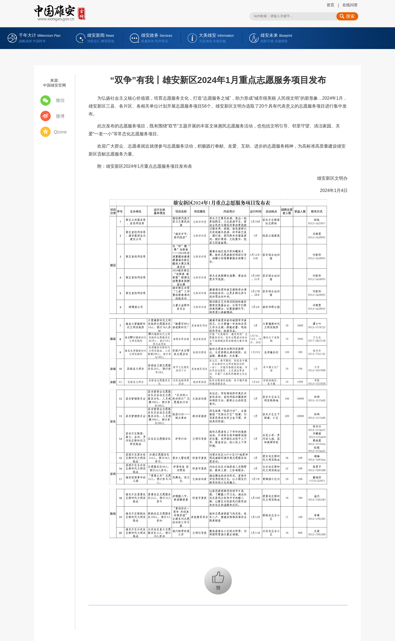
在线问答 (350, 5)
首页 (330, 5)
